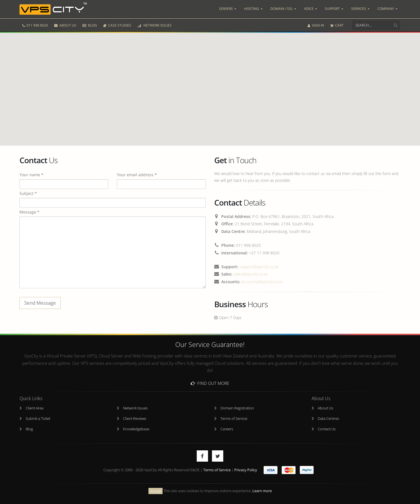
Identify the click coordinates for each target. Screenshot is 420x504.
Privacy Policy (245, 470)
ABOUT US (65, 24)
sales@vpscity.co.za (250, 274)
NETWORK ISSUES (154, 24)
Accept (155, 490)
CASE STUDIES (117, 24)
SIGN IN (316, 24)
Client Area (34, 408)
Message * (29, 212)
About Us (325, 408)
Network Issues (135, 408)
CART (337, 24)
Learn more (262, 490)
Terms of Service (233, 418)
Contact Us (327, 429)
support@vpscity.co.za (258, 266)
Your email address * (137, 174)
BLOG (89, 24)
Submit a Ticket (38, 418)
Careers (226, 429)
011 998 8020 (35, 24)
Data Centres (328, 418)
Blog (29, 429)
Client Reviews (134, 418)
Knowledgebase (136, 429)
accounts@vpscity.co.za (261, 281)
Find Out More (210, 383)
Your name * (31, 174)
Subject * (28, 193)
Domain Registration (237, 408)
